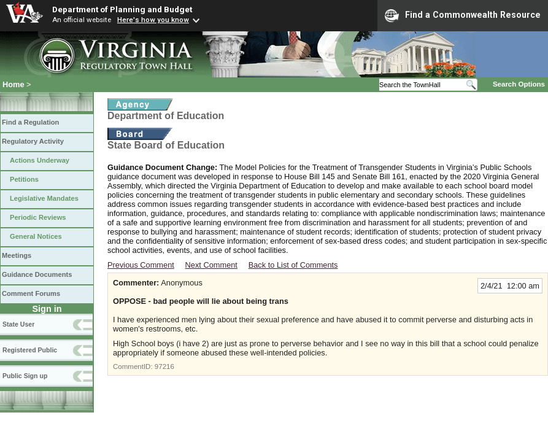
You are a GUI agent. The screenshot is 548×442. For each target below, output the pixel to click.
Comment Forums (31, 293)
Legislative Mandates (44, 198)
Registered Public (29, 350)
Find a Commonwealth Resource (463, 15)
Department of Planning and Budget (122, 9)
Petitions (24, 179)
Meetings (16, 255)
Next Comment (211, 264)
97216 (164, 366)
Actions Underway (39, 160)
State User (18, 324)
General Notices (36, 236)
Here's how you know (153, 19)
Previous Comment (140, 264)
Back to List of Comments (293, 264)
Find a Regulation (30, 122)
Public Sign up (24, 375)
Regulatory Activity (33, 141)
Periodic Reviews (38, 217)
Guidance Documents (37, 274)
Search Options (519, 84)
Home (13, 84)
